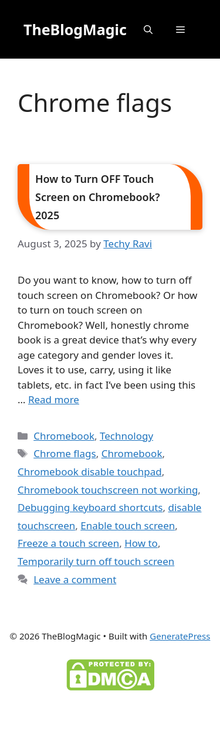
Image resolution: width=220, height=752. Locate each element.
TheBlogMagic (75, 29)
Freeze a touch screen (68, 543)
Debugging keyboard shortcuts (90, 507)
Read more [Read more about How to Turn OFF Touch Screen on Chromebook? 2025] (53, 399)
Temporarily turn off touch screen (96, 561)
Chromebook (63, 436)
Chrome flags (64, 453)
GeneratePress (180, 636)
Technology (126, 436)
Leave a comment (74, 579)
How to (141, 543)
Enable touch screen (127, 525)
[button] (148, 29)
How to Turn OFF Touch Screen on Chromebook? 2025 (97, 197)
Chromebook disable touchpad (90, 471)
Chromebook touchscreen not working (108, 489)
